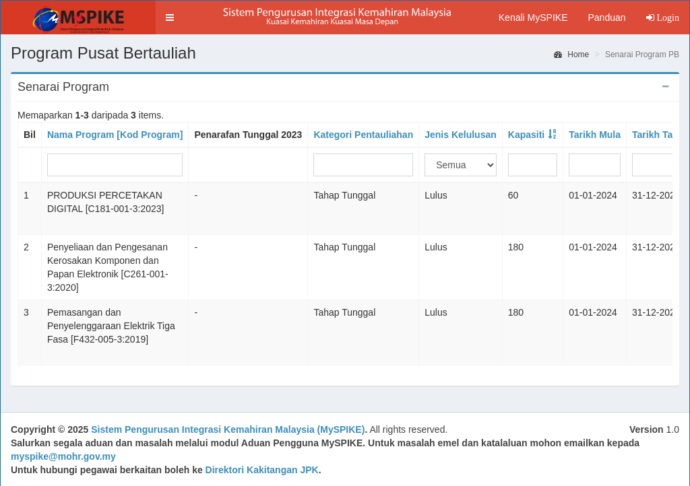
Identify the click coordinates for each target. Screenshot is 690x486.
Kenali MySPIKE (533, 17)
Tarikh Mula (595, 134)
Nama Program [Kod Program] (115, 134)
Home (571, 54)
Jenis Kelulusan (461, 134)
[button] (170, 17)
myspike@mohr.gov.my (63, 456)
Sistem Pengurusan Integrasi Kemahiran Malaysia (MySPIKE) (228, 429)
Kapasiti (526, 134)
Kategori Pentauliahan (363, 134)
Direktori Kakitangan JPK (262, 469)
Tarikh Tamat (660, 134)
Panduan (606, 17)
